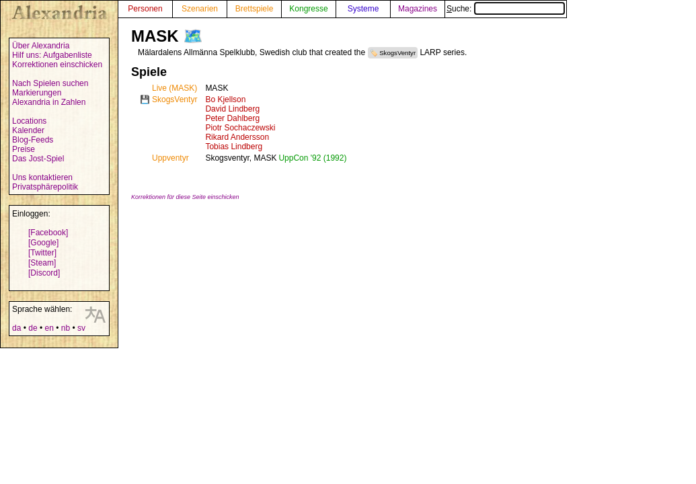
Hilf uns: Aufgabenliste (52, 55)
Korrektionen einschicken (57, 64)
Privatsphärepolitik (45, 187)
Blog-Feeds (32, 140)
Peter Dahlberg (232, 118)
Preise (23, 149)
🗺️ (193, 36)
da (16, 328)
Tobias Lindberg (233, 146)
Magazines (417, 8)
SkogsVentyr (397, 52)
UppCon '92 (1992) (312, 158)
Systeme (363, 8)
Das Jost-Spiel (38, 158)
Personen (145, 8)
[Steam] (42, 263)
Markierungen (36, 92)
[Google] (43, 242)
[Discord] (44, 273)
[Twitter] (42, 252)
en (48, 328)
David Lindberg (232, 109)
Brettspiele (254, 8)
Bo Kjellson (225, 99)
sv (81, 328)
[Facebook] (48, 232)
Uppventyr (170, 158)
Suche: (506, 8)
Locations (29, 121)
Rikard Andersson (237, 137)
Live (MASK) (174, 88)
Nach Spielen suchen (50, 83)
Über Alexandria (40, 45)
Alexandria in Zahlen (48, 102)
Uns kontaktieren (42, 177)
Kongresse (308, 8)
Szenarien (200, 8)
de (32, 328)
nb (65, 328)
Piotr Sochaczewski (240, 127)
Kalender (28, 130)
